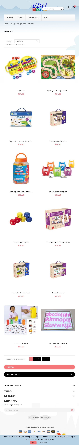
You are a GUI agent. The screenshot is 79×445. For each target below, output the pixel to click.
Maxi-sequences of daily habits (58, 242)
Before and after (58, 293)
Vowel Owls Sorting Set (58, 191)
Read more (43, 442)
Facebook (35, 418)
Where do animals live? (21, 293)
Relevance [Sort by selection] (27, 41)
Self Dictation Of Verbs (58, 141)
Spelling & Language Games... (58, 90)
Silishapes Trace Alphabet (58, 343)
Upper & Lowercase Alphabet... (21, 141)
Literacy (10, 367)
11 (44, 359)
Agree (33, 442)
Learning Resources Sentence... (21, 191)
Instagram (47, 418)
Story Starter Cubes (21, 242)
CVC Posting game (21, 343)
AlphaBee (20, 90)
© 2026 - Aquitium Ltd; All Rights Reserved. (39, 427)
